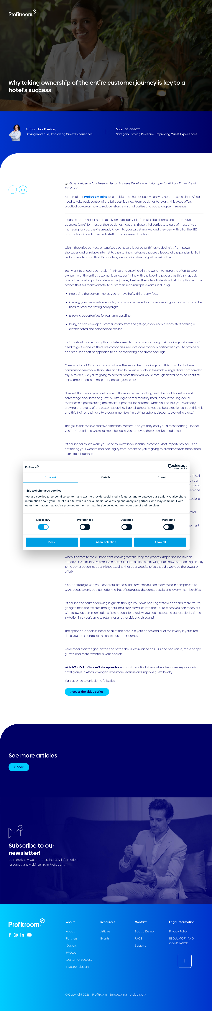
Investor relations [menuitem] (77, 967)
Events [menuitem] (104, 938)
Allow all (160, 541)
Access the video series (86, 692)
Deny (51, 541)
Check (19, 767)
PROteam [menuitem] (72, 952)
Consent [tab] (50, 477)
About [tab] (162, 477)
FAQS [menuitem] (138, 938)
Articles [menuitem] (105, 931)
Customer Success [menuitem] (79, 960)
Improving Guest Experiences (72, 134)
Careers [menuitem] (71, 945)
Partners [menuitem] (71, 938)
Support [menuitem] (140, 945)
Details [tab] (106, 477)
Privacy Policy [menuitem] (178, 931)
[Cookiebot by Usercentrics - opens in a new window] (170, 466)
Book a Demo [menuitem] (144, 931)
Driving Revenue (37, 134)
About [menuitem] (70, 931)
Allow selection (106, 541)
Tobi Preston (46, 129)
